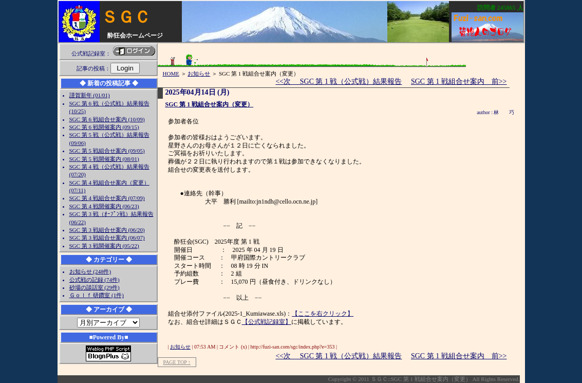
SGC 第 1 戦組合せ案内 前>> (459, 81)
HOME (171, 73)
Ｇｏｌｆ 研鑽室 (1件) (96, 295)
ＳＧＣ (126, 17)
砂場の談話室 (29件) (94, 287)
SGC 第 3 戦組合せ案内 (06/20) (107, 230)
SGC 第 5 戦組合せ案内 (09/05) (107, 151)
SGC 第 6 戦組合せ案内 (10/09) (107, 119)
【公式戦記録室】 (266, 321)
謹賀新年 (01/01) (89, 95)
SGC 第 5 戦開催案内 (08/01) (104, 159)
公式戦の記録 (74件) (94, 280)
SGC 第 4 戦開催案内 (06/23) (104, 206)
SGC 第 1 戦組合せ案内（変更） (209, 104)
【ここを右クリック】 (322, 313)
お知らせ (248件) (90, 271)
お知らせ (198, 73)
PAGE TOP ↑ (177, 362)
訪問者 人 (500, 7)
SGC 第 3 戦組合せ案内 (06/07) (107, 237)
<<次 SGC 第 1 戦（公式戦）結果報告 (338, 81)
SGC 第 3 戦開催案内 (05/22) (104, 246)
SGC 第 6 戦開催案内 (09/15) (104, 127)
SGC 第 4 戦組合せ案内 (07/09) (107, 198)
